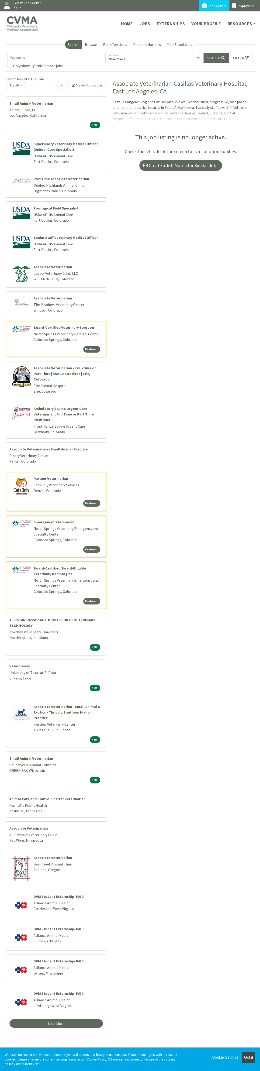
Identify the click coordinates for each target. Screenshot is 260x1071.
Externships (171, 23)
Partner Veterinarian (51, 478)
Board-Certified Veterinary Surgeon (64, 327)
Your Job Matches (147, 44)
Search (73, 44)
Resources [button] (240, 23)
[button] (241, 58)
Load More (56, 1023)
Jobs (144, 23)
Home (127, 23)
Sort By (15, 85)
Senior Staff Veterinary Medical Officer (66, 237)
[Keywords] (56, 58)
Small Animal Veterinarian (31, 103)
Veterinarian (19, 666)
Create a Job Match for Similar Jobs (180, 165)
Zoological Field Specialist (56, 208)
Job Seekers (214, 6)
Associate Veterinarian (53, 266)
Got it (248, 1057)
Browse (91, 44)
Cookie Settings (225, 1057)
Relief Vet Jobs (115, 44)
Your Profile (206, 23)
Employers (243, 6)
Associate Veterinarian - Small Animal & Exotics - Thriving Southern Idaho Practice (67, 712)
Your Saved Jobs (179, 44)
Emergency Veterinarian (54, 522)
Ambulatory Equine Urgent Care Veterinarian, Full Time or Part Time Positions (64, 414)
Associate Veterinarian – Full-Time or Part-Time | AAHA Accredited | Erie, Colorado (65, 373)
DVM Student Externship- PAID (59, 896)
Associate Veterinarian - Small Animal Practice (48, 449)
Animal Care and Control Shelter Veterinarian (47, 798)
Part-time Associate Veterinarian (61, 178)
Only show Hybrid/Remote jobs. (38, 65)
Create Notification (87, 85)
